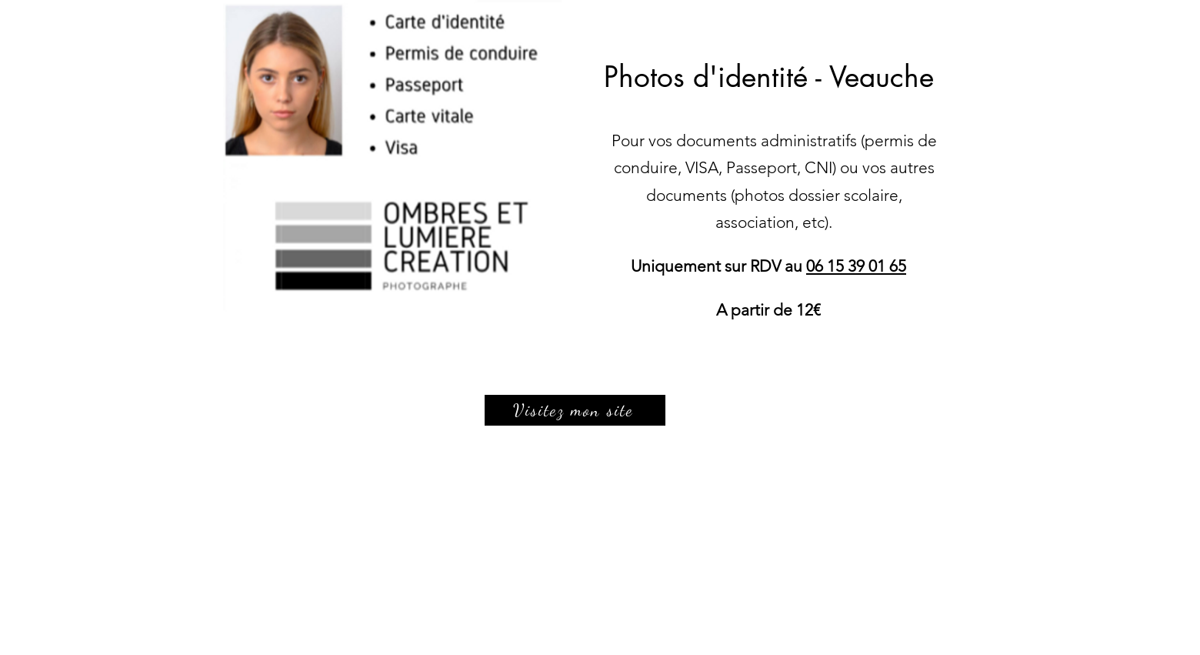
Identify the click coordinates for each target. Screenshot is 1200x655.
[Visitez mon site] (575, 410)
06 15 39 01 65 (856, 266)
